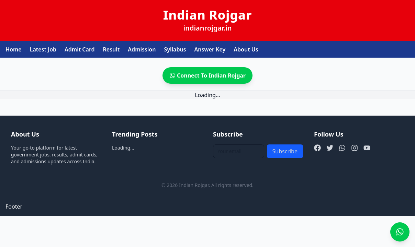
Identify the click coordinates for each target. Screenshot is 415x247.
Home (13, 49)
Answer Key (210, 49)
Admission (142, 49)
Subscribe (285, 151)
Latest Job (43, 49)
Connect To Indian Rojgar (207, 75)
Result (111, 49)
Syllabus (175, 49)
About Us (246, 49)
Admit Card (80, 49)
